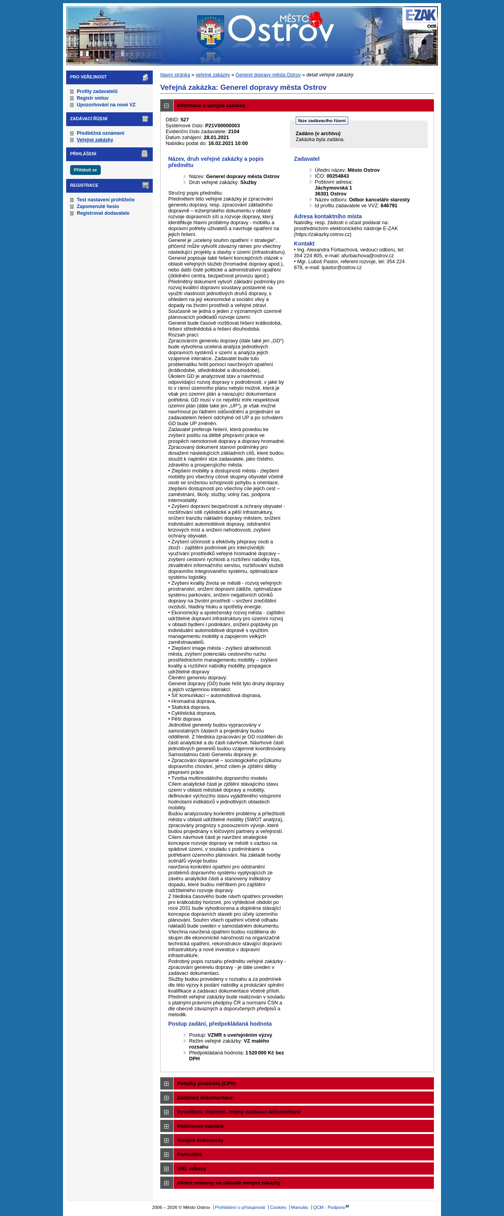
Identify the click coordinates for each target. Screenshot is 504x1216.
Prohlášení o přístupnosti (240, 1207)
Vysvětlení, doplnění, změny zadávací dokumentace (238, 1112)
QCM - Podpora (329, 1207)
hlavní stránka (175, 75)
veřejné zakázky (213, 75)
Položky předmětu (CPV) (206, 1083)
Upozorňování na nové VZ (106, 105)
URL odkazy (191, 1168)
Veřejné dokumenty (200, 1140)
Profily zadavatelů (97, 91)
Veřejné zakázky (95, 140)
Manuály (299, 1207)
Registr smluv (92, 98)
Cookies (278, 1207)
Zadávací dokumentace (205, 1098)
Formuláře (189, 1154)
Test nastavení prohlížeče (106, 200)
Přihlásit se (85, 169)
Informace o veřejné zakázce (211, 105)
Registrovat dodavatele (103, 213)
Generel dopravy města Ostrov (268, 75)
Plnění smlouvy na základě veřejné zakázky (228, 1183)
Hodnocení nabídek (200, 1126)
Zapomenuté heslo (98, 206)
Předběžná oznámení (100, 133)
